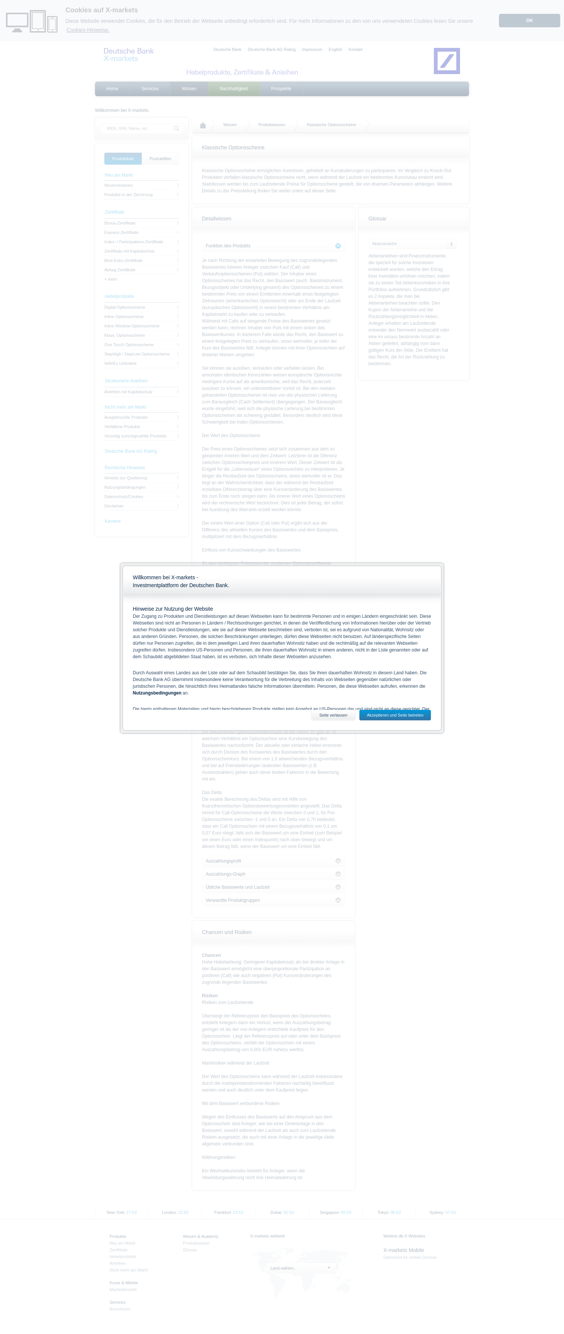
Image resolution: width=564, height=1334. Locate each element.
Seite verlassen (333, 715)
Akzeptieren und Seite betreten (395, 715)
